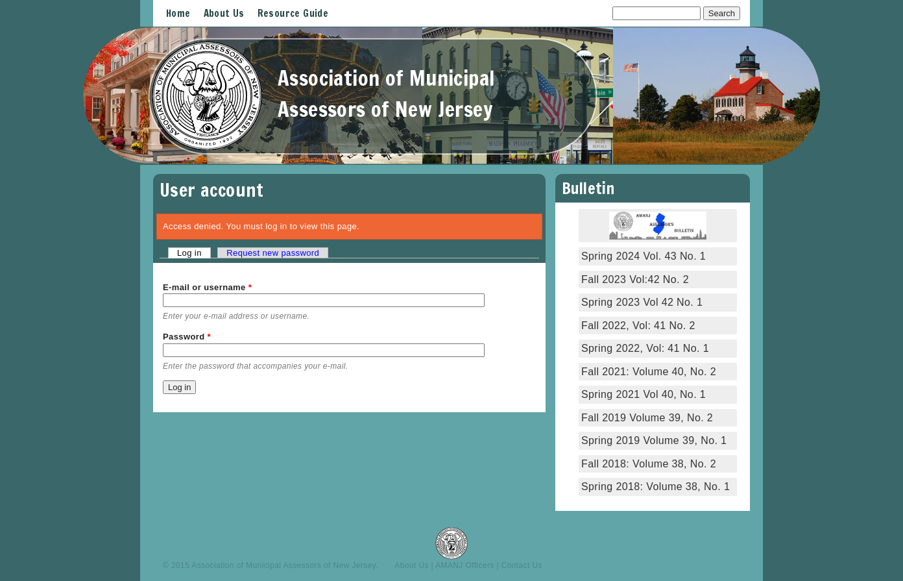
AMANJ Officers (464, 565)
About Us (224, 13)
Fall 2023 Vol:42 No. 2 (635, 279)
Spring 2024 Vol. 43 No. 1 (643, 256)
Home (178, 13)
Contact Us (521, 565)
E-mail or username (207, 287)
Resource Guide (293, 13)
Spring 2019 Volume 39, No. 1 (654, 440)
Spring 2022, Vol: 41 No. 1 (645, 348)
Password (187, 336)
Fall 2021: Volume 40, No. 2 (648, 371)
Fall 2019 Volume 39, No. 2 (647, 417)
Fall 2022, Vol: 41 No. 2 (638, 325)
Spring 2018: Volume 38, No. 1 (657, 486)
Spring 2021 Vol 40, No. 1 (643, 394)
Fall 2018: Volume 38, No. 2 (648, 463)
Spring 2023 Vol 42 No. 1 (642, 302)
